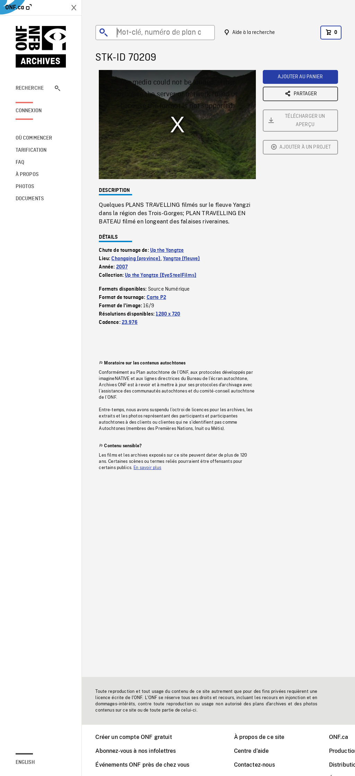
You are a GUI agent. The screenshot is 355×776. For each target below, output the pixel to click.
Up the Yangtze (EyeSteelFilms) (160, 275)
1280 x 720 (168, 314)
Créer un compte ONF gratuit (133, 737)
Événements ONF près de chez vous (142, 764)
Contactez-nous (254, 764)
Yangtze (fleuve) (181, 259)
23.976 (130, 322)
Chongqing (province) (135, 259)
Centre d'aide (251, 751)
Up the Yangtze (167, 250)
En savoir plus (147, 467)
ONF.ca (338, 737)
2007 (122, 267)
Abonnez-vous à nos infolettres (135, 751)
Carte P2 (156, 297)
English (25, 762)
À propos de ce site (259, 737)
